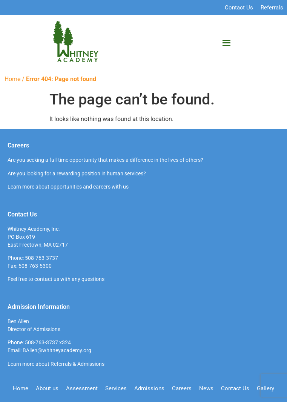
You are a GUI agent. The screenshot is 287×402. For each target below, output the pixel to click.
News (206, 388)
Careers (182, 388)
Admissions (149, 388)
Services (116, 388)
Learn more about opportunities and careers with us (68, 187)
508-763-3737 (41, 258)
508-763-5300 (35, 266)
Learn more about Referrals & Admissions (56, 364)
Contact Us (239, 7)
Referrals (272, 7)
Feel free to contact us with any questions (56, 279)
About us (47, 388)
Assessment (82, 388)
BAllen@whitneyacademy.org (57, 350)
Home (12, 79)
